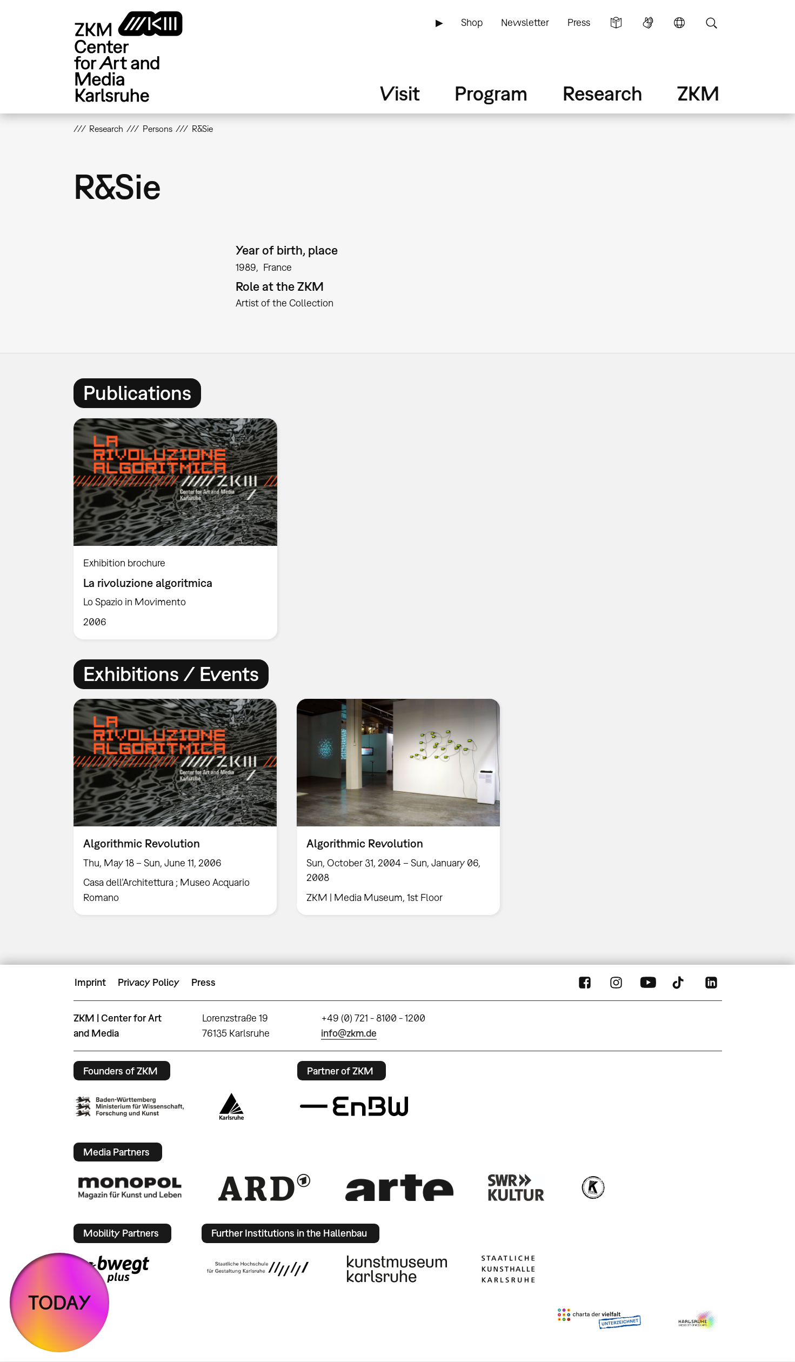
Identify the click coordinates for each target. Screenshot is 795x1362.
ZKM (698, 93)
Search (711, 23)
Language (679, 23)
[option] (181, 529)
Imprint (90, 982)
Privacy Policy (148, 982)
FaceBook (585, 983)
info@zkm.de (349, 1033)
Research (603, 93)
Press (578, 22)
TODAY (59, 1302)
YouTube (648, 983)
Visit (400, 93)
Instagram (616, 983)
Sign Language (648, 23)
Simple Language (616, 23)
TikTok (679, 983)
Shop (472, 22)
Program (491, 93)
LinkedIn (711, 983)
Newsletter (525, 22)
